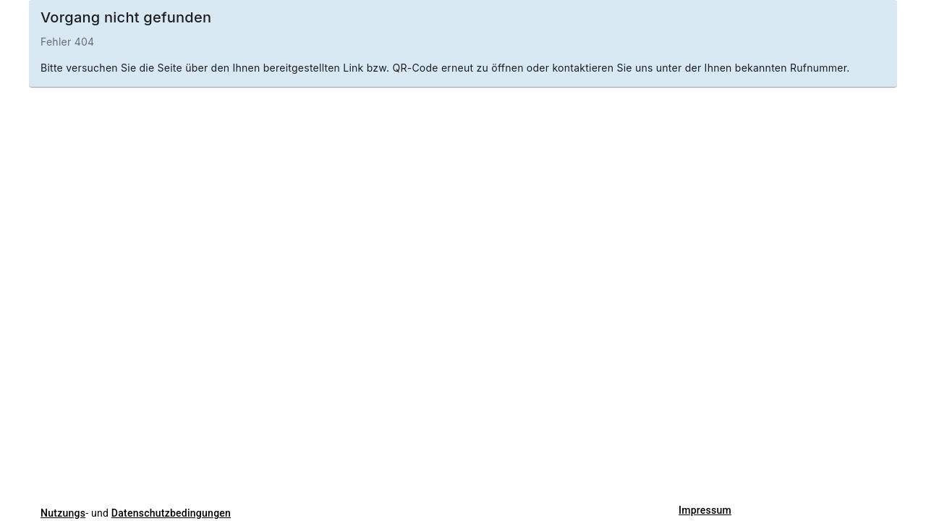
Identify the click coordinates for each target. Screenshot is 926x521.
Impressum (705, 510)
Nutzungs (63, 513)
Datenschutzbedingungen (171, 513)
